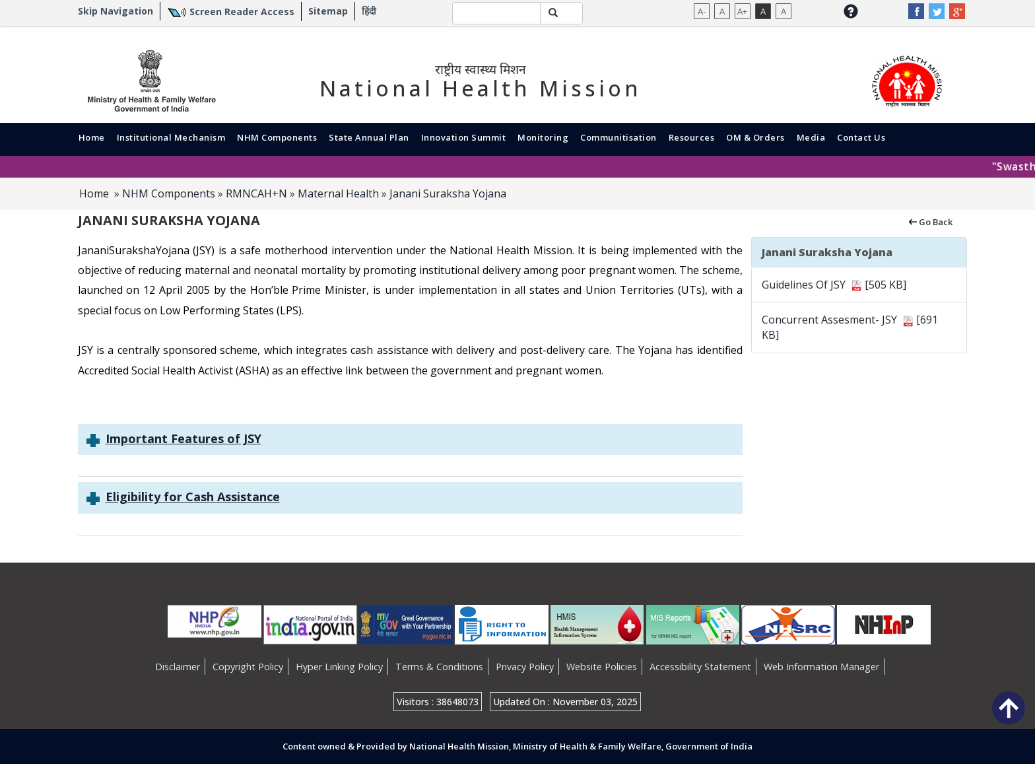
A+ (742, 11)
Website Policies (601, 666)
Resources (692, 137)
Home (92, 137)
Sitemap (328, 11)
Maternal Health (338, 193)
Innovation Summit (463, 137)
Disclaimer (177, 666)
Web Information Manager (821, 666)
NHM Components (277, 137)
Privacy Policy (525, 666)
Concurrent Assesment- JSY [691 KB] (850, 327)
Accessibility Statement (700, 666)
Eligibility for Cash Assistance (193, 496)
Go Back (929, 221)
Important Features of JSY (183, 438)
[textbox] (496, 13)
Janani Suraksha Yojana (447, 193)
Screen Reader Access (241, 11)
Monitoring (543, 137)
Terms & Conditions (439, 666)
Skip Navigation (115, 11)
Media (811, 137)
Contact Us (861, 137)
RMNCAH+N (256, 193)
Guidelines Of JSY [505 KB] (834, 284)
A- (702, 11)
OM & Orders (755, 137)
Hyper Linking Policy (339, 666)
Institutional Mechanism (171, 137)
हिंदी (369, 11)
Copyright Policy (248, 666)
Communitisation (618, 137)
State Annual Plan (369, 137)
